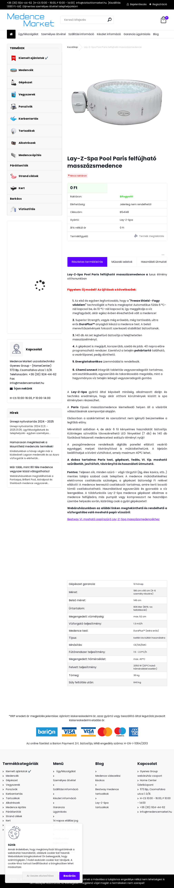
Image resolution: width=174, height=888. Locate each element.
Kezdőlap (72, 47)
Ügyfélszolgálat (28, 34)
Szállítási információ (81, 34)
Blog (156, 34)
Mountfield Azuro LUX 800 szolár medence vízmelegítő (42, 311)
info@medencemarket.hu (156, 811)
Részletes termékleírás (87, 262)
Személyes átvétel (53, 34)
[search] (110, 20)
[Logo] (30, 20)
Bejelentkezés (138, 4)
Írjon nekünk (23, 388)
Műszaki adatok (121, 262)
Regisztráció (160, 4)
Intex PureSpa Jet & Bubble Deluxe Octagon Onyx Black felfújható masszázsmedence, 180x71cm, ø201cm (43, 244)
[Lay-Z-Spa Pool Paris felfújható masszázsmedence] (117, 102)
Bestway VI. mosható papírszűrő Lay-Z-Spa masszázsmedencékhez (113, 519)
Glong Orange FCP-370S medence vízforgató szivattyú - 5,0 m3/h (44, 277)
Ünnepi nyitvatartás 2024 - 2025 (32, 421)
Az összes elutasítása (40, 875)
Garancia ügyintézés (137, 34)
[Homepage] (11, 34)
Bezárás (69, 876)
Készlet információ (109, 34)
